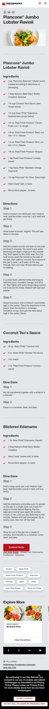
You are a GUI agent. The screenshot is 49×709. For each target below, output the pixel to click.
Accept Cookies (24, 699)
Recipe (9, 569)
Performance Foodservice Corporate (19, 665)
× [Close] (39, 675)
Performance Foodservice (12, 4)
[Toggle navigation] (45, 3)
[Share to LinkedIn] (29, 650)
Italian (33, 582)
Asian (21, 582)
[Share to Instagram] (18, 650)
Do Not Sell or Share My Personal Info (24, 704)
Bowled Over (14, 627)
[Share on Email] (13, 12)
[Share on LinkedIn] (9, 12)
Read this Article (23, 640)
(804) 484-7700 (9, 668)
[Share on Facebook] (4, 12)
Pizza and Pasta (34, 588)
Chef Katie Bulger (11, 552)
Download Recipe (16, 547)
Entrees (9, 582)
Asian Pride (23, 569)
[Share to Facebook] (8, 650)
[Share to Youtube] (40, 650)
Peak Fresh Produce (14, 575)
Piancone (34, 575)
